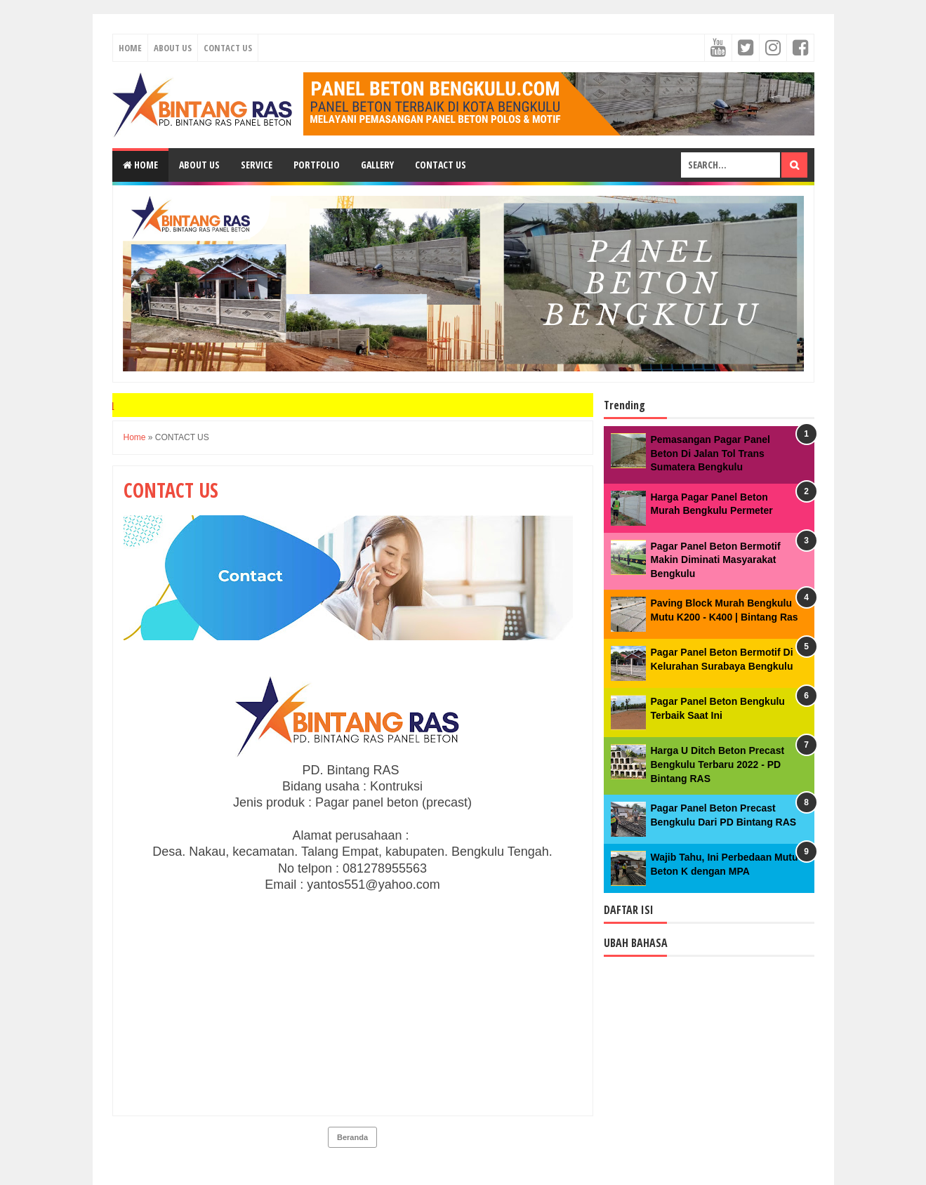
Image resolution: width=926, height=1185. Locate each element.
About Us (173, 47)
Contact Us (228, 47)
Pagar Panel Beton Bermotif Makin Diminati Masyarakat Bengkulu (716, 560)
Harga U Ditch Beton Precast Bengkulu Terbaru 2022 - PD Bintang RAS (718, 764)
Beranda (352, 1137)
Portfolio (316, 164)
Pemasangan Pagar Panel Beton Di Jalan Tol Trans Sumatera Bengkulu (710, 453)
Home (130, 47)
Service (256, 164)
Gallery (377, 164)
